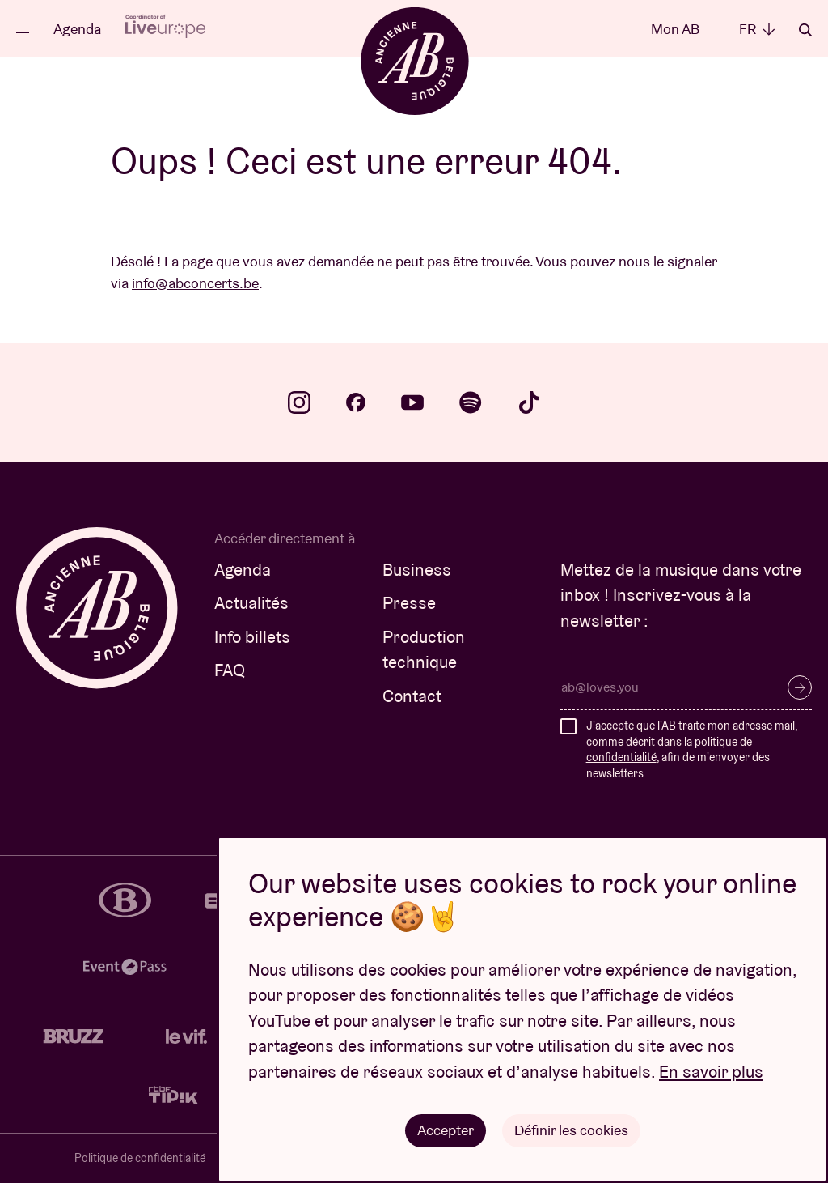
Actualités (251, 603)
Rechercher (805, 29)
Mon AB (675, 28)
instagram (299, 402)
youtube (412, 402)
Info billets (252, 637)
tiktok (529, 402)
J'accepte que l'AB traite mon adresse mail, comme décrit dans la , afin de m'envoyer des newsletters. (691, 749)
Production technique (423, 650)
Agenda (77, 28)
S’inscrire (800, 687)
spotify (470, 402)
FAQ (229, 670)
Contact (411, 696)
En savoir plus (711, 1072)
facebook (355, 402)
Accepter (445, 1130)
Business (416, 570)
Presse (409, 603)
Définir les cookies (571, 1130)
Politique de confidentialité (139, 1158)
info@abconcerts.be (195, 283)
